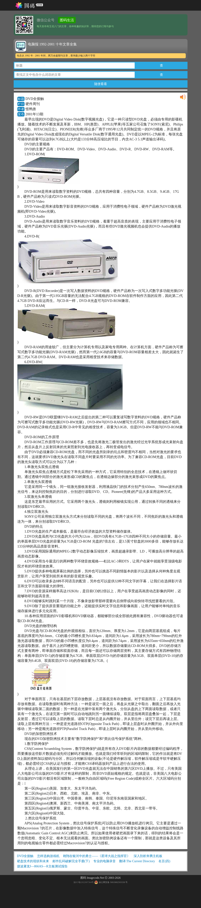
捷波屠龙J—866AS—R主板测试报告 (42, 866)
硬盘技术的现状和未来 (33, 861)
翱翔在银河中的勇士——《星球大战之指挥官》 (96, 856)
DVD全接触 (25, 856)
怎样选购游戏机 (48, 856)
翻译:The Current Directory (137, 861)
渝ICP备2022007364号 (83, 882)
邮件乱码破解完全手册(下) (71, 861)
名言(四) (164, 861)
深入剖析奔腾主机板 (148, 856)
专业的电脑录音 (104, 861)
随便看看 (100, 84)
